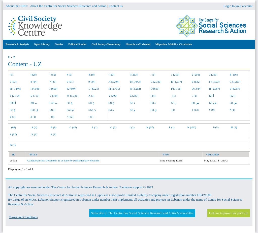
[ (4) (153, 95)
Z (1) (53, 134)
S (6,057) (235, 88)
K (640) (71, 88)
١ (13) (195, 109)
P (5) (215, 127)
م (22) (70, 109)
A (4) (34, 127)
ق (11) (34, 109)
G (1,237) (235, 81)
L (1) (172, 127)
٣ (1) (232, 109)
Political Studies (77, 44)
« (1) (194, 95)
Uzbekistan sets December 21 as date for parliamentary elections (63, 160)
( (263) (134, 74)
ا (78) (13, 102)
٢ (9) (212, 109)
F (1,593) (214, 81)
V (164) (54, 95)
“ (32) (70, 116)
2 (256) (196, 74)
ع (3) (13, 109)
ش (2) (212, 102)
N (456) (191, 127)
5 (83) (13, 81)
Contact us (116, 6)
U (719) (34, 95)
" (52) (53, 74)
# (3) (69, 74)
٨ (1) (33, 116)
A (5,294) (114, 81)
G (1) (113, 127)
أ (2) (211, 95)
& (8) (91, 74)
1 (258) (175, 74)
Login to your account (237, 6)
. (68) (13, 127)
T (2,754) (15, 95)
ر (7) (173, 102)
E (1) (94, 127)
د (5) (132, 102)
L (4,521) (93, 88)
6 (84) (33, 81)
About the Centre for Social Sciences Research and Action (68, 6)
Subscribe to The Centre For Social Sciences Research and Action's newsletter (142, 213)
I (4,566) (35, 88)
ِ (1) (173, 109)
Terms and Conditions (23, 217)
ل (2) (53, 109)
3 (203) (213, 74)
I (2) (132, 127)
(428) (33, 74)
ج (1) (70, 102)
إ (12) (233, 95)
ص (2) (233, 102)
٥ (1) (12, 116)
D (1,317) (176, 81)
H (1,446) (15, 88)
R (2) (234, 127)
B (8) (53, 127)
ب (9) (33, 102)
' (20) (111, 74)
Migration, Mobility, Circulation (173, 44)
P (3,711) (176, 88)
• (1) (90, 116)
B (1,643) (135, 81)
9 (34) (91, 81)
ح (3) (91, 102)
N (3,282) (135, 88)
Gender (59, 44)
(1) (173, 95)
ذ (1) (153, 102)
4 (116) (234, 74)
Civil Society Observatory (105, 44)
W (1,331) (72, 95)
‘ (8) (52, 116)
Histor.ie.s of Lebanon (138, 44)
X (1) (91, 95)
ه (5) (111, 109)
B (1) (13, 144)
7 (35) (53, 81)
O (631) (155, 88)
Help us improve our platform (228, 213)
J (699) (53, 88)
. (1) (153, 74)
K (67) (150, 127)
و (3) (132, 109)
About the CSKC (17, 6)
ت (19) (53, 102)
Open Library (42, 44)
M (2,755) (114, 88)
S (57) (13, 134)
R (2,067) (214, 88)
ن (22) (92, 109)
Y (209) (113, 95)
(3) (11, 74)
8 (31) (70, 81)
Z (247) (134, 95)
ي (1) (154, 109)
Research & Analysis (17, 44)
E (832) (196, 81)
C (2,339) (156, 81)
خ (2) (111, 102)
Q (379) (196, 88)
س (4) (195, 102)
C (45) (73, 127)
